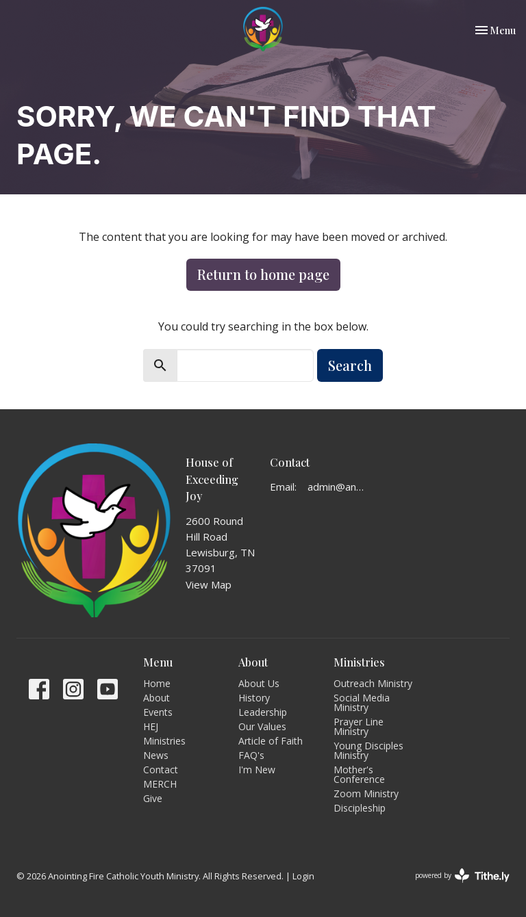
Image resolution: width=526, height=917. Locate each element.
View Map (208, 584)
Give (152, 798)
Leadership (262, 712)
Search (350, 365)
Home (157, 683)
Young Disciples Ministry (368, 750)
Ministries (164, 740)
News (155, 755)
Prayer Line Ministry (359, 726)
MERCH (160, 783)
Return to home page (263, 274)
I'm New (256, 769)
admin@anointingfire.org (338, 486)
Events (158, 712)
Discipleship (360, 807)
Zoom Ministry (366, 793)
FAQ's (251, 755)
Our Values (262, 726)
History (254, 697)
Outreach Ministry (373, 683)
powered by (462, 875)
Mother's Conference (359, 774)
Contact (160, 769)
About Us (258, 683)
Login (303, 876)
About (156, 697)
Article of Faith (270, 740)
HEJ (150, 726)
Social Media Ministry (362, 702)
